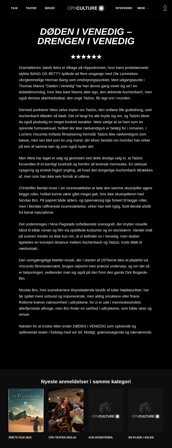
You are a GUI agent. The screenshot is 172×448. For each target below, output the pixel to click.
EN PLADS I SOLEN (141, 437)
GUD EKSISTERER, (101, 437)
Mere (143, 8)
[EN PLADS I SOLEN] (145, 410)
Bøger (50, 8)
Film (14, 8)
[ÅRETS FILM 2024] (26, 410)
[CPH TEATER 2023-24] (66, 410)
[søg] (165, 8)
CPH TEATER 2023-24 (62, 437)
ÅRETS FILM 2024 (20, 437)
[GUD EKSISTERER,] (106, 410)
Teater (31, 8)
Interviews (124, 8)
